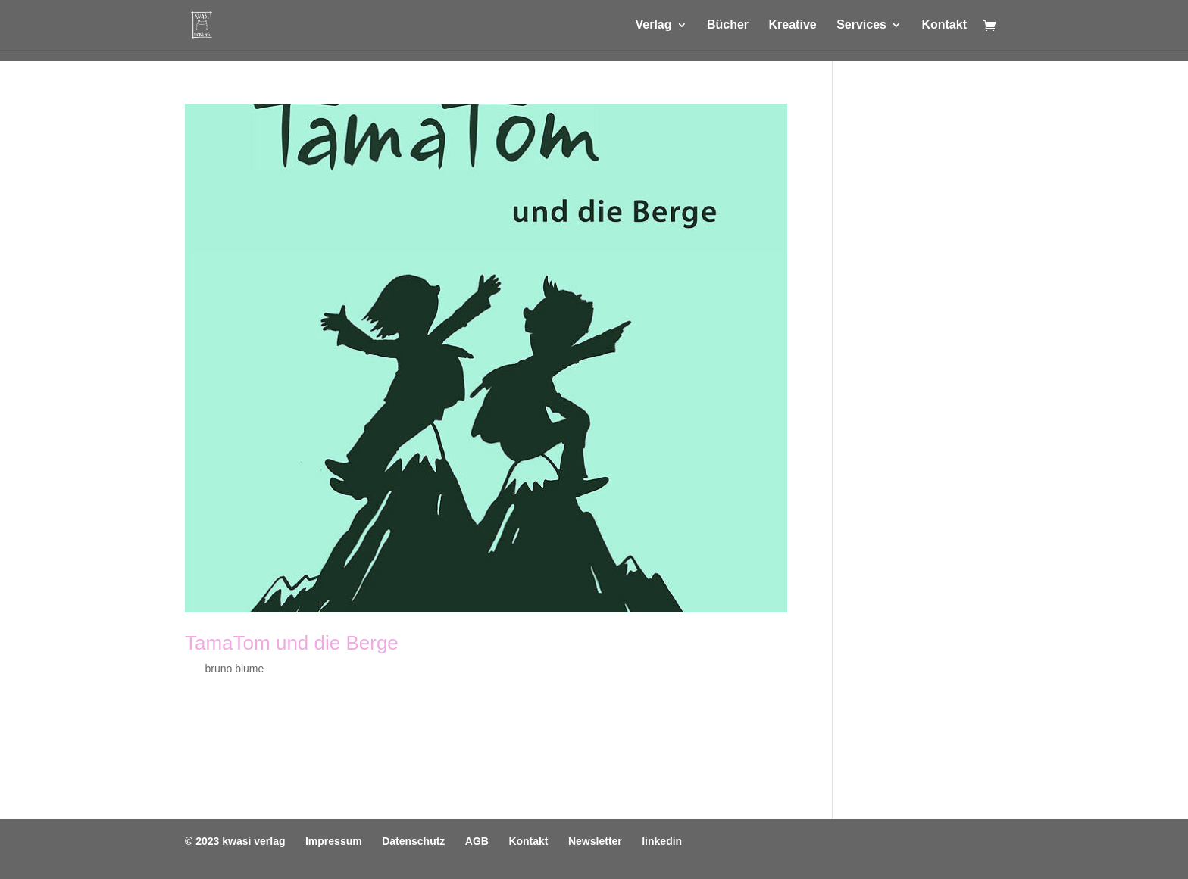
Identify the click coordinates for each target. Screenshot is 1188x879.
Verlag (653, 25)
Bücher (728, 25)
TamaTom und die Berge (292, 642)
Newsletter (595, 841)
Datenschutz (413, 841)
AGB (477, 841)
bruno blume (234, 668)
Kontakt (944, 25)
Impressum (333, 841)
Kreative (793, 25)
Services (861, 25)
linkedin (662, 841)
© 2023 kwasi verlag (235, 841)
